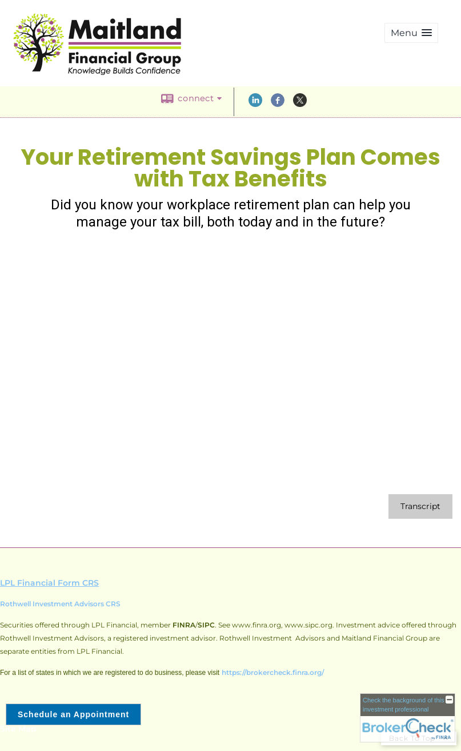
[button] (411, 33)
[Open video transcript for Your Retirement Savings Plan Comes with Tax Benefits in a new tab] (420, 506)
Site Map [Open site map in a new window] (18, 729)
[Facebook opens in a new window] (277, 104)
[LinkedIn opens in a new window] (255, 104)
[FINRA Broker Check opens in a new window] (407, 717)
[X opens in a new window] (300, 104)
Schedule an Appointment (73, 714)
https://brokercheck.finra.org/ (273, 672)
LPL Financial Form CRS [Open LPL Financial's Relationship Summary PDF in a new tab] (49, 583)
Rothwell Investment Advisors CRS (60, 603)
